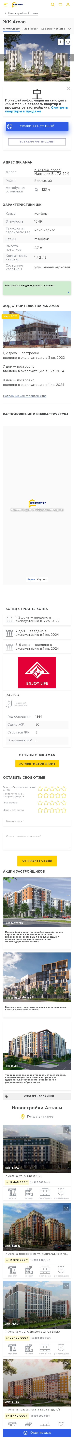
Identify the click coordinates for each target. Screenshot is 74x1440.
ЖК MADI (12, 1324)
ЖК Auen (12, 1246)
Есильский (43, 181)
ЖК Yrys (12, 1402)
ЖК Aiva (12, 1168)
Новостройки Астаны (23, 13)
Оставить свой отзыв (37, 764)
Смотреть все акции (29, 1096)
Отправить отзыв (37, 861)
